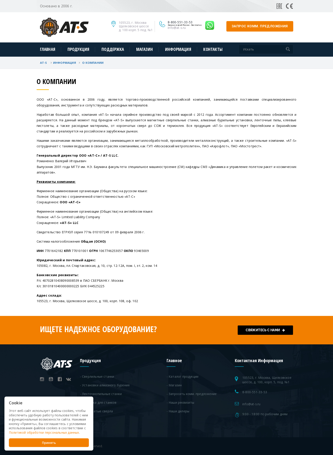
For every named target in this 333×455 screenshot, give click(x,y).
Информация (178, 49)
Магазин (144, 49)
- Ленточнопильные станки (101, 394)
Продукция (79, 49)
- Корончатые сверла (96, 411)
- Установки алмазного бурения (105, 385)
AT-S (44, 63)
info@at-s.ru (177, 28)
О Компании (93, 63)
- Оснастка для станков (98, 402)
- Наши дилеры (178, 411)
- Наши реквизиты (180, 402)
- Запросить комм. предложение (192, 394)
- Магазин (174, 385)
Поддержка (113, 49)
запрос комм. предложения (260, 26)
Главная (47, 49)
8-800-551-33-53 (254, 392)
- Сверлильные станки (97, 376)
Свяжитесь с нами (265, 330)
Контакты (213, 49)
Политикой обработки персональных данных (44, 432)
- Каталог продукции (183, 376)
